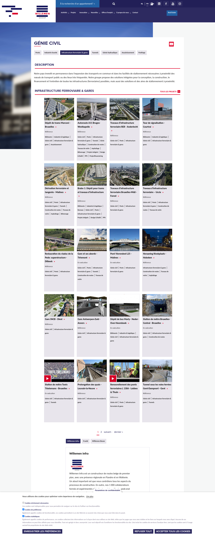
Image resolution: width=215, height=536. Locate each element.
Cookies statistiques (32, 516)
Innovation (83, 12)
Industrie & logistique (61, 137)
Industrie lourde (50, 52)
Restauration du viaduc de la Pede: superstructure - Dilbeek (59, 257)
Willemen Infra (74, 441)
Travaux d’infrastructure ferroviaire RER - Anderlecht (124, 126)
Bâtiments (48, 137)
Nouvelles (94, 12)
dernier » (118, 431)
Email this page (171, 44)
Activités (64, 12)
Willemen (42, 12)
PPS (86, 156)
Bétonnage (81, 152)
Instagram (179, 3)
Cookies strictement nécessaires (37, 503)
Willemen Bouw (98, 441)
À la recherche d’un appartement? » (77, 3)
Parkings (142, 52)
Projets (73, 12)
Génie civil (47, 43)
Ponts (38, 52)
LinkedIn (159, 3)
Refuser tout (143, 531)
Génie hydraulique (110, 52)
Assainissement (128, 52)
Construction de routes (96, 144)
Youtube (173, 3)
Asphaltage (95, 148)
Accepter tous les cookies (173, 531)
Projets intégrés (92, 152)
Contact (135, 12)
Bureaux (80, 210)
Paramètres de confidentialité (107, 490)
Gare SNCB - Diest (55, 319)
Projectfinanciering (96, 156)
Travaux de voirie (83, 148)
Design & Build (96, 218)
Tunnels (95, 52)
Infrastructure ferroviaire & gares (89, 214)
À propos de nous (122, 12)
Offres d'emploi (107, 12)
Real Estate (172, 12)
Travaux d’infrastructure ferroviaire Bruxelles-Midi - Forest (123, 192)
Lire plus (89, 496)
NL (142, 4)
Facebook (166, 3)
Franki (85, 441)
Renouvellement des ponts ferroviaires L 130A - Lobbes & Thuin (124, 388)
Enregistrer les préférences (42, 531)
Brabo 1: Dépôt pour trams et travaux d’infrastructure (91, 192)
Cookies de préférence (33, 510)
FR (147, 4)
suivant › (108, 431)
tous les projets (168, 91)
